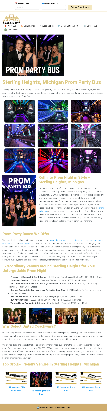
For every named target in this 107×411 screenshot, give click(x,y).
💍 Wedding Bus (46, 26)
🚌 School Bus (90, 26)
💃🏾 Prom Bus (10, 26)
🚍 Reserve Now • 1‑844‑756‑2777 (53, 407)
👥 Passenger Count (50, 3)
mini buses (84, 240)
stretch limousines (71, 240)
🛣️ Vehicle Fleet (11, 29)
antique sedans (26, 243)
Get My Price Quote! (80, 7)
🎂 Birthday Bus (28, 26)
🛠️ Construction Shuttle (68, 26)
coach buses (56, 240)
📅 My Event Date (22, 3)
